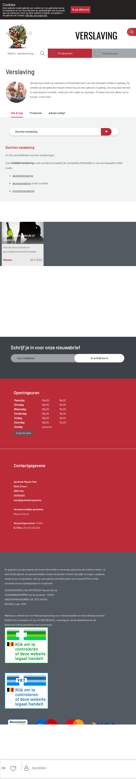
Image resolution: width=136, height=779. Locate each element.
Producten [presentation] (36, 113)
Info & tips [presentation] (17, 113)
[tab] (18, 114)
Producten (65, 53)
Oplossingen (110, 53)
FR (3, 768)
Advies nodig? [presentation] (57, 113)
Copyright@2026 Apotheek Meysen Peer (28, 706)
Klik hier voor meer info (36, 15)
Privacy (11, 715)
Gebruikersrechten (17, 710)
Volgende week (23, 383)
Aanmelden (39, 767)
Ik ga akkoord (80, 9)
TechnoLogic (56, 723)
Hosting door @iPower (19, 728)
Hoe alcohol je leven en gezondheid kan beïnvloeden (19, 270)
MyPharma (39, 723)
